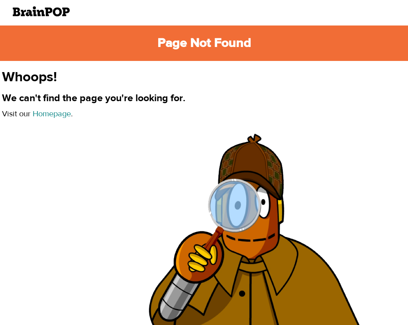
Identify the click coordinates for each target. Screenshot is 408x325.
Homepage (52, 114)
